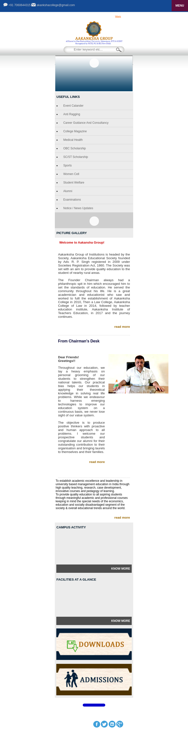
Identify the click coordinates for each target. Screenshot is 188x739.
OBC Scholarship (74, 148)
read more (122, 326)
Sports (67, 165)
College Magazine (75, 131)
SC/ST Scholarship (75, 157)
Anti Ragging (71, 114)
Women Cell (71, 174)
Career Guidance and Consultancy (85, 122)
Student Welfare (73, 182)
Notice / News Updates (78, 208)
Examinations (72, 199)
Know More (120, 568)
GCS (145, 716)
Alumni (67, 191)
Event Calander (73, 105)
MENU (180, 5)
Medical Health (72, 140)
